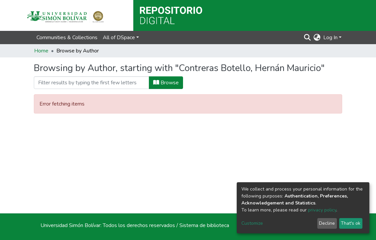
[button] (317, 37)
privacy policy (322, 210)
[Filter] (91, 82)
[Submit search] (307, 37)
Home (41, 50)
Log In (330, 37)
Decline (327, 223)
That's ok (350, 223)
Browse (166, 82)
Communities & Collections (66, 37)
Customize (252, 223)
